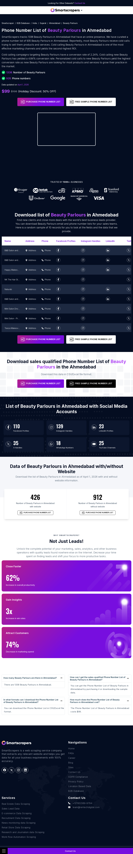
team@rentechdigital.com (84, 807)
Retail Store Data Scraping (16, 827)
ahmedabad (54, 23)
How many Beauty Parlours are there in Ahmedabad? (30, 678)
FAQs (71, 753)
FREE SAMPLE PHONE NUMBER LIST (91, 102)
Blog (70, 762)
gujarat (43, 23)
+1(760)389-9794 (80, 803)
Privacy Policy (75, 781)
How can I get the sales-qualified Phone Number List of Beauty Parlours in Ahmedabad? (97, 678)
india (35, 23)
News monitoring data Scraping (19, 822)
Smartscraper (8, 23)
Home (71, 748)
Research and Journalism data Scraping (23, 832)
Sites (71, 767)
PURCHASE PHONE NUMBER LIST (41, 102)
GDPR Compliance (78, 776)
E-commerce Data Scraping (17, 813)
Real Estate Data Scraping (16, 803)
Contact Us (79, 3)
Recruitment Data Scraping (16, 818)
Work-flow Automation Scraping (19, 837)
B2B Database (23, 23)
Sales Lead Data (11, 808)
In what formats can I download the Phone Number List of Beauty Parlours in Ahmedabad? (30, 700)
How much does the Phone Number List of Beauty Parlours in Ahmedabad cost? (95, 700)
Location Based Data (79, 786)
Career (71, 758)
